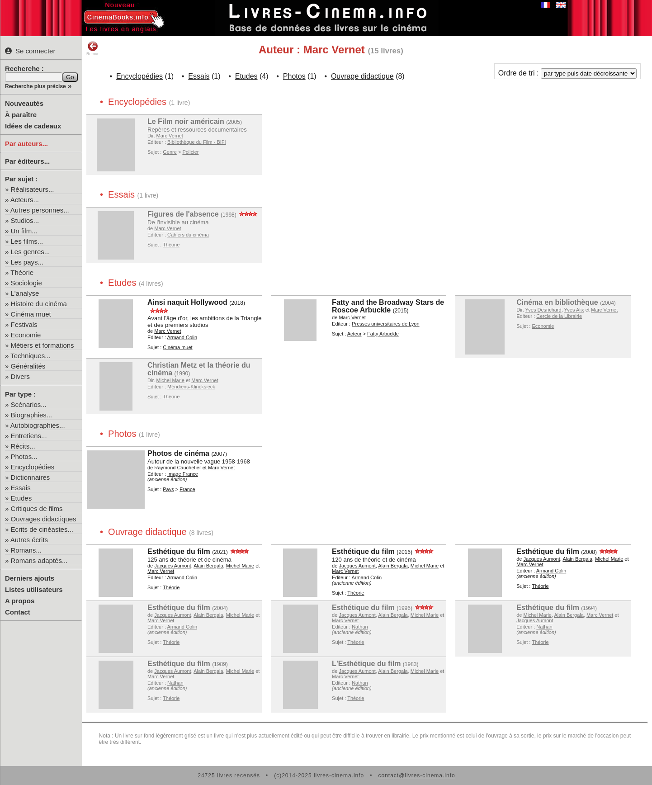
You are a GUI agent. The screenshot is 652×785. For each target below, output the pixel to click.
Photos (294, 76)
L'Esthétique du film (366, 663)
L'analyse (25, 293)
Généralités (28, 366)
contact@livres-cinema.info (416, 775)
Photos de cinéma (178, 453)
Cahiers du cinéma (188, 234)
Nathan (360, 626)
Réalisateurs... (32, 189)
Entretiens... (29, 436)
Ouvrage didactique (362, 76)
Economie (26, 335)
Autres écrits (29, 540)
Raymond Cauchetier (177, 467)
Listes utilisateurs (34, 589)
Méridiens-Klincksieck (191, 386)
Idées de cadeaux (33, 126)
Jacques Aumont (172, 565)
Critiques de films (37, 508)
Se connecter (30, 51)
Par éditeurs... (27, 161)
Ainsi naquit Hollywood (187, 302)
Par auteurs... (26, 143)
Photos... (24, 456)
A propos (19, 601)
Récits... (23, 446)
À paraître (21, 114)
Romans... (26, 550)
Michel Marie (170, 380)
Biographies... (31, 415)
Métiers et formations (42, 345)
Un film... (24, 231)
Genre (170, 152)
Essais (21, 488)
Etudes (21, 498)
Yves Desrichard (543, 309)
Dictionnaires (30, 477)
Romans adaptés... (39, 560)
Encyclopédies (33, 467)
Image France (182, 474)
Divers (20, 376)
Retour (92, 48)
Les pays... (27, 262)
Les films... (27, 241)
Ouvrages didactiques (43, 519)
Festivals (24, 324)
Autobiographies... (37, 425)
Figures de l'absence (183, 214)
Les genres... (30, 251)
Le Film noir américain (185, 121)
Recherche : (24, 68)
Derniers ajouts (29, 578)
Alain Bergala (208, 565)
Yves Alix (574, 309)
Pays (168, 489)
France (187, 489)
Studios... (25, 220)
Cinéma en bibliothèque (557, 302)
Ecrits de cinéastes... (42, 529)
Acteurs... (24, 199)
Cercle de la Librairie (559, 316)
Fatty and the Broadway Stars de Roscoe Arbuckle (388, 306)
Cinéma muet (31, 314)
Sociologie (26, 283)
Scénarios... (29, 404)
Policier (190, 152)
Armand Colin (182, 337)
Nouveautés (24, 103)
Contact (17, 612)
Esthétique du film (178, 551)
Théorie (21, 272)
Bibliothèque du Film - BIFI (196, 142)
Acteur (354, 333)
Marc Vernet (169, 135)
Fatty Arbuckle (383, 333)
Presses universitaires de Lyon (385, 323)
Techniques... (30, 355)
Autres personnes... (39, 210)
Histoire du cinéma (39, 303)
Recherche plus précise (35, 86)
